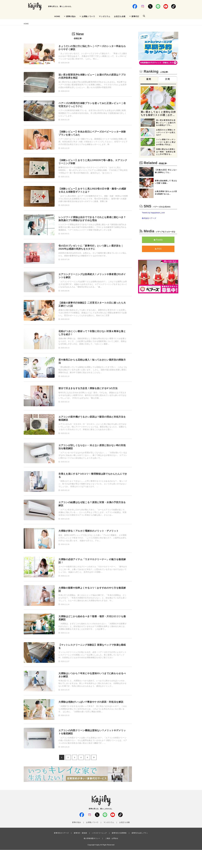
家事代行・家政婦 (80, 833)
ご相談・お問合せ (111, 838)
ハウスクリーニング (99, 833)
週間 (148, 79)
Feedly (158, 240)
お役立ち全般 (119, 16)
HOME (57, 16)
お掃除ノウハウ (87, 16)
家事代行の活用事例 (119, 833)
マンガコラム (104, 16)
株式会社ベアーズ (149, 218)
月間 (167, 79)
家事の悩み (70, 16)
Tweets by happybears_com (153, 213)
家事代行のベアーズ (61, 833)
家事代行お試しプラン (140, 833)
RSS (158, 249)
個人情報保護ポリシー (92, 838)
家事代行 (134, 16)
